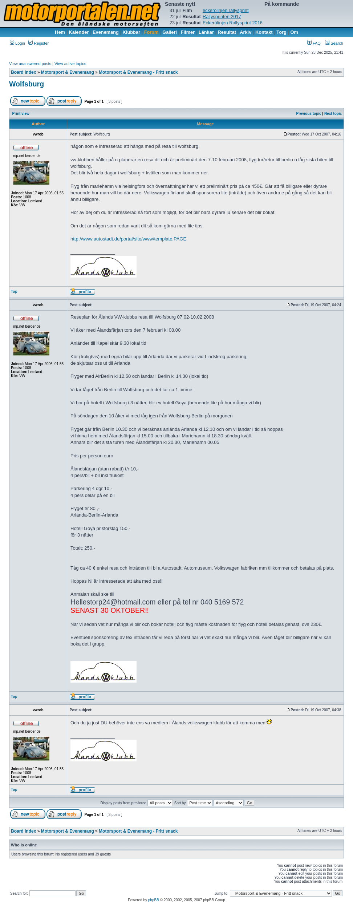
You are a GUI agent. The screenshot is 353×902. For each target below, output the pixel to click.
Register (38, 43)
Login (17, 43)
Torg (281, 32)
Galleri (169, 32)
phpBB (153, 900)
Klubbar (131, 32)
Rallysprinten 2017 (222, 16)
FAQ (314, 43)
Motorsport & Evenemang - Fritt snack (138, 72)
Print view (20, 114)
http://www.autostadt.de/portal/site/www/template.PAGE (128, 239)
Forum (151, 32)
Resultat (227, 32)
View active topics (70, 63)
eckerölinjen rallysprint (226, 10)
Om (294, 32)
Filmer (188, 32)
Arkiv (245, 32)
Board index (23, 72)
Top (14, 292)
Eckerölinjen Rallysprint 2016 (233, 22)
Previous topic (308, 114)
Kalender (79, 32)
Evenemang (106, 32)
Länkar (206, 32)
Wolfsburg (26, 84)
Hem (60, 32)
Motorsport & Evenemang (67, 72)
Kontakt (264, 32)
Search (334, 43)
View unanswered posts (30, 63)
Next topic (333, 114)
